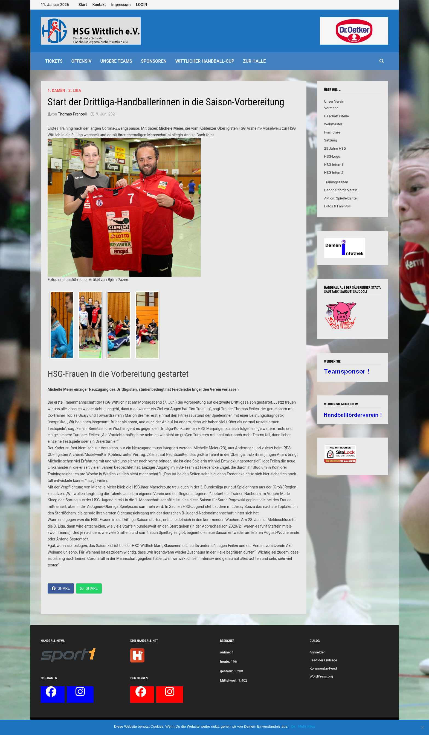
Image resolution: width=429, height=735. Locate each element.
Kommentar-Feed (323, 668)
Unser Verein (334, 101)
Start (83, 4)
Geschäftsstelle (336, 116)
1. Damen (56, 90)
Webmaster (333, 124)
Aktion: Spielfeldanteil (341, 198)
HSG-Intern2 (333, 172)
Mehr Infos (306, 726)
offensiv (81, 61)
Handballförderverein (340, 190)
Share (61, 588)
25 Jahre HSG (335, 148)
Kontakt (99, 4)
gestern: (226, 671)
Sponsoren (154, 61)
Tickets (54, 61)
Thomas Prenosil (72, 114)
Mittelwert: (228, 680)
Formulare (332, 132)
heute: (225, 661)
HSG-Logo (332, 156)
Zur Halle (254, 61)
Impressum (121, 4)
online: (225, 652)
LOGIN (141, 4)
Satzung (330, 140)
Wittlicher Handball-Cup (204, 61)
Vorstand (331, 108)
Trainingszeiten (336, 182)
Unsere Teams (116, 61)
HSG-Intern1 (333, 165)
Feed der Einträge (323, 660)
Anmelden (317, 652)
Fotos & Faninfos (337, 206)
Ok (293, 726)
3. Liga (74, 90)
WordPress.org (321, 676)
